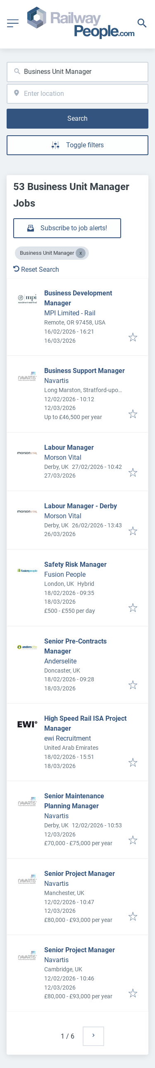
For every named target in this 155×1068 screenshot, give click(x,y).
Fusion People (65, 574)
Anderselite (60, 661)
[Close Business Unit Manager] (81, 253)
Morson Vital (62, 457)
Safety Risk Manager (75, 564)
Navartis (56, 381)
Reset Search (36, 269)
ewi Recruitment (67, 738)
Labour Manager (69, 447)
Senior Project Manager (79, 874)
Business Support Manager (84, 371)
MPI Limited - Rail (69, 313)
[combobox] (77, 72)
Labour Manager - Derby (80, 506)
